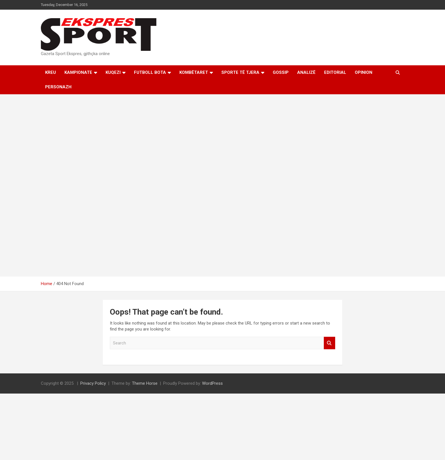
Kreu (50, 72)
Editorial (335, 72)
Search (329, 343)
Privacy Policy (93, 383)
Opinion (363, 72)
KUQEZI (113, 72)
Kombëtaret (193, 72)
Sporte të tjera (240, 72)
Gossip (281, 72)
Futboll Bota (150, 72)
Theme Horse (145, 383)
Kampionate (78, 72)
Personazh (58, 86)
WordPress (212, 383)
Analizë (306, 72)
